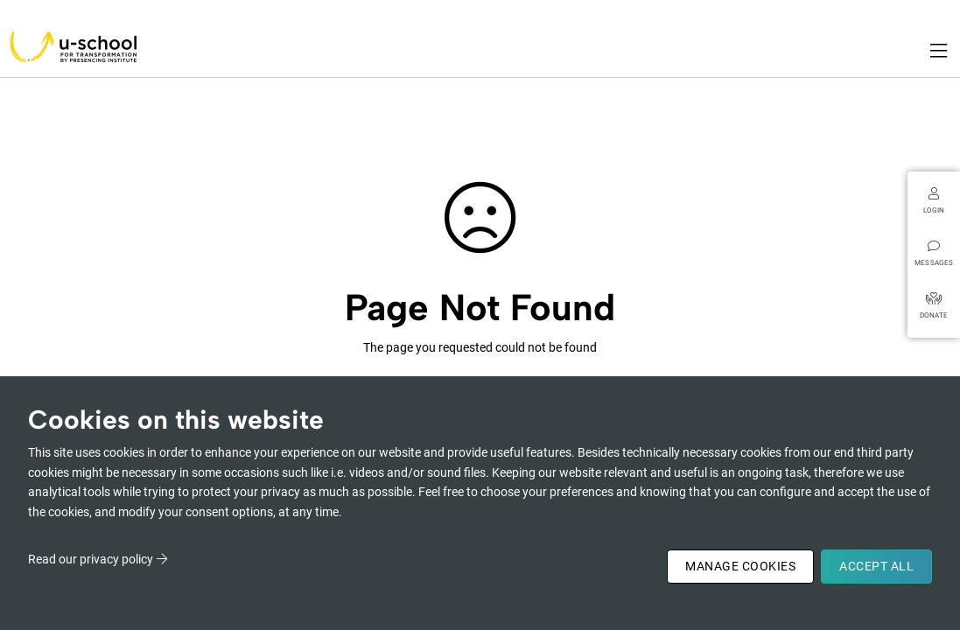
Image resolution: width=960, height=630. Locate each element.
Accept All (876, 566)
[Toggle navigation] (940, 51)
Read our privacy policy (90, 559)
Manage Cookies (740, 566)
